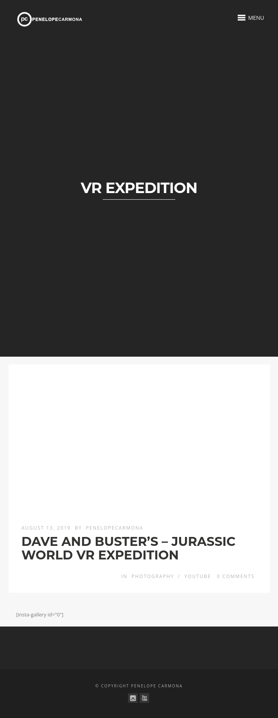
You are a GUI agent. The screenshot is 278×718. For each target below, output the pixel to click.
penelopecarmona (114, 528)
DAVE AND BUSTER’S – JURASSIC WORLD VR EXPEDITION (128, 548)
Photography (152, 576)
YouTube (198, 576)
